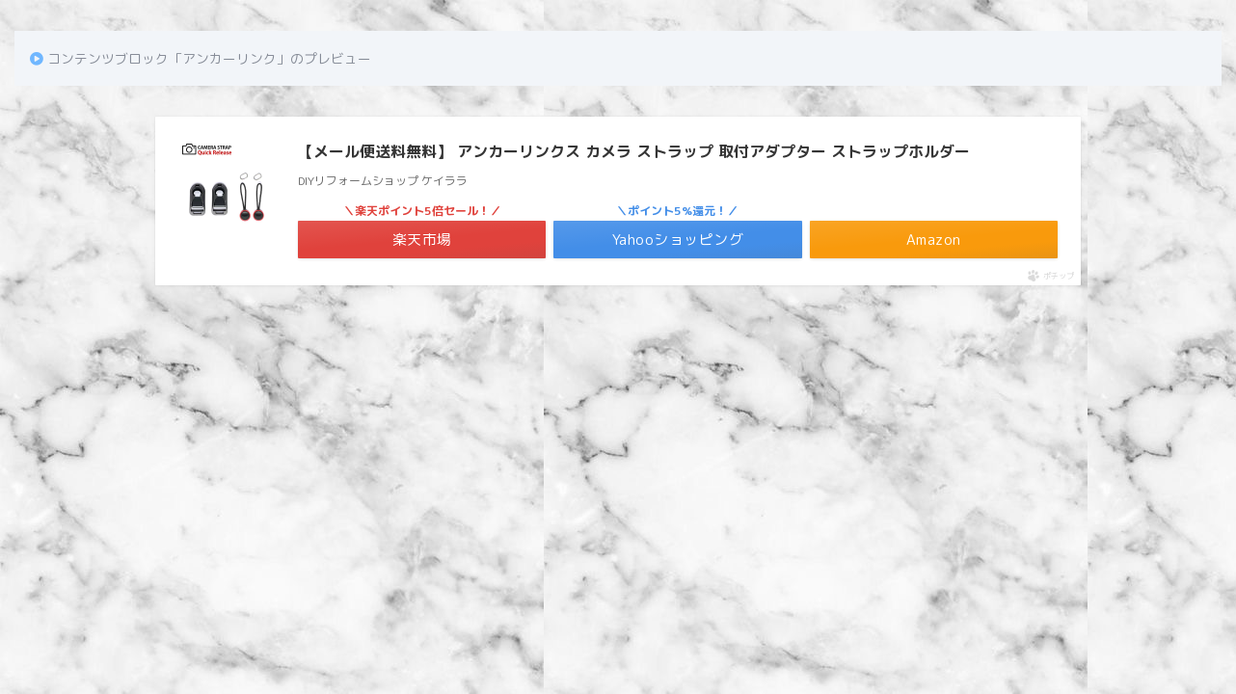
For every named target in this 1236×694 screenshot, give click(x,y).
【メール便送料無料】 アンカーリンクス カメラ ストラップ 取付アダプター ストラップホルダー (634, 151)
